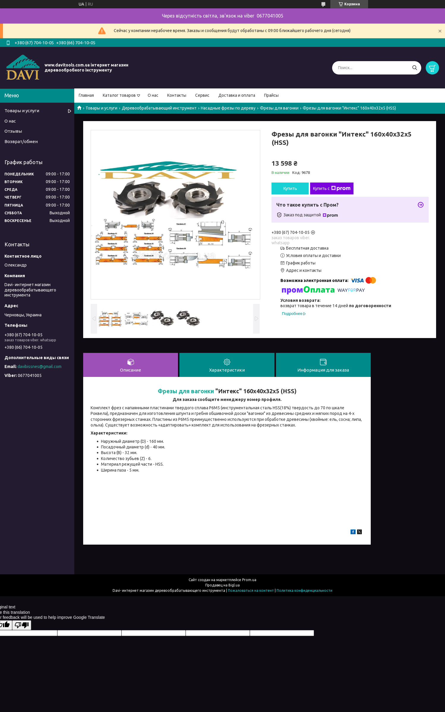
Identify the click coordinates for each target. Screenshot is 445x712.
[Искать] (414, 67)
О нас (153, 95)
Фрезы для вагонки (279, 108)
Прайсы (271, 95)
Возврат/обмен (21, 141)
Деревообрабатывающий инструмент (159, 108)
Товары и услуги (101, 108)
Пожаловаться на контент (251, 591)
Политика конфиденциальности (304, 591)
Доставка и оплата (236, 95)
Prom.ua (249, 580)
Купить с (332, 188)
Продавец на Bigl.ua (222, 585)
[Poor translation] (21, 625)
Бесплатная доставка (307, 248)
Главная (86, 95)
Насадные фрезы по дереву (228, 108)
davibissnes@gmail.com (39, 366)
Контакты (176, 95)
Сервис (202, 95)
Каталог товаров (119, 95)
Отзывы (13, 131)
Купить (290, 188)
